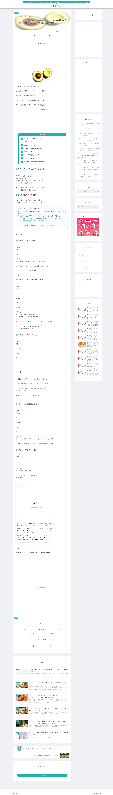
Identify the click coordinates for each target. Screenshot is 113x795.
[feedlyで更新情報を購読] (40, 643)
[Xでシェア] (23, 32)
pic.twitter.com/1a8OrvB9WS (34, 218)
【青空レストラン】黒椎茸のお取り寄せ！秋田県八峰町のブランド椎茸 (88, 124)
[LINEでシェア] (51, 32)
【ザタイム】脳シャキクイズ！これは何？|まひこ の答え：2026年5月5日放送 (88, 175)
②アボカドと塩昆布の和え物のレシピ (33, 145)
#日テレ (55, 215)
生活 (16, 615)
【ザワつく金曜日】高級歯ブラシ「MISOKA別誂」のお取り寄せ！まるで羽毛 (88, 149)
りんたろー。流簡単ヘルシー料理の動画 (34, 159)
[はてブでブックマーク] (42, 32)
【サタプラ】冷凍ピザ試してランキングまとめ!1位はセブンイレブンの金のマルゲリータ (88, 129)
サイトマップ (81, 258)
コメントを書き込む (42, 774)
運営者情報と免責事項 (83, 268)
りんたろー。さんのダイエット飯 (32, 135)
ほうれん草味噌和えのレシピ (31, 152)
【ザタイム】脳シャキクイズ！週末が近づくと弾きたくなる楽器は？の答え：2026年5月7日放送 (88, 162)
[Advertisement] (42, 51)
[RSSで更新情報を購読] (43, 643)
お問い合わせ (81, 255)
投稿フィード (81, 286)
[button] (60, 32)
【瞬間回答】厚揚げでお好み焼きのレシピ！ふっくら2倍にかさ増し (88, 134)
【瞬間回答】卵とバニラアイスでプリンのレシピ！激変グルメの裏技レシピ (88, 144)
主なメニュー (81, 265)
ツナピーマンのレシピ (29, 155)
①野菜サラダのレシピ (29, 141)
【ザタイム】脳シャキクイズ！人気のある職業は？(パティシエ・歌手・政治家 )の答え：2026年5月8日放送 (88, 155)
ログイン (80, 283)
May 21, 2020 (50, 222)
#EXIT (24, 218)
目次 (41, 130)
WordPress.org (81, 293)
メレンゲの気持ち (21, 540)
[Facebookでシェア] (32, 32)
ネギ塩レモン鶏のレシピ (30, 148)
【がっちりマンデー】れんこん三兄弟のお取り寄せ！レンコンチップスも (88, 139)
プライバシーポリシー (83, 261)
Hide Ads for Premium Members (85, 252)
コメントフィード (82, 289)
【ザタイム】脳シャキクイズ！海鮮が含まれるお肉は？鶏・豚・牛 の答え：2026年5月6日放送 (88, 169)
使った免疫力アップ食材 (28, 138)
